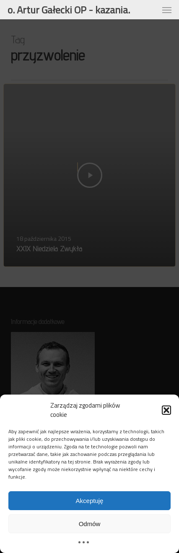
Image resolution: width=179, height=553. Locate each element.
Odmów (90, 523)
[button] (166, 410)
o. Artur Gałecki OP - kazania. (69, 9)
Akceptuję (90, 500)
